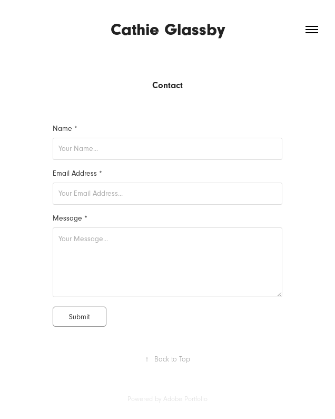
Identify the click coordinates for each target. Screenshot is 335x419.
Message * (70, 218)
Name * (65, 129)
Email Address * (77, 173)
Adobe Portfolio (185, 399)
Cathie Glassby (168, 29)
